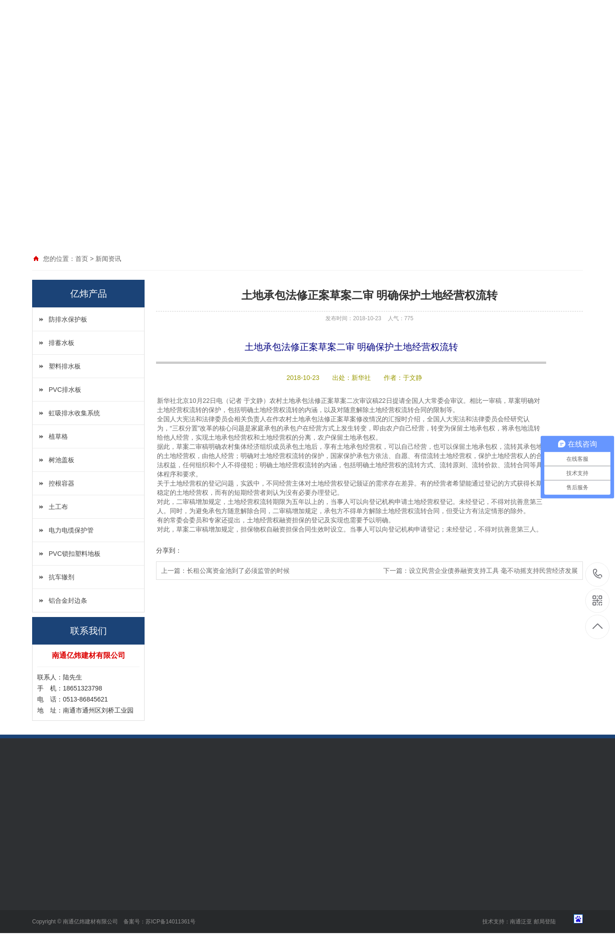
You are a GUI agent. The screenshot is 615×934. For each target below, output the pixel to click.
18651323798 (598, 574)
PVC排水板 (65, 389)
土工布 (58, 506)
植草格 (58, 436)
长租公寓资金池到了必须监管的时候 (238, 570)
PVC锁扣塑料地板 (75, 553)
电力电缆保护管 (71, 530)
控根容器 (61, 483)
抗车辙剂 (61, 577)
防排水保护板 (68, 319)
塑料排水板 (65, 366)
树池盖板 (61, 460)
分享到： (169, 550)
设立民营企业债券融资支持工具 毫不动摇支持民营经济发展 (493, 570)
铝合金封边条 (68, 600)
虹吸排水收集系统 (74, 413)
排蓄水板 (61, 342)
